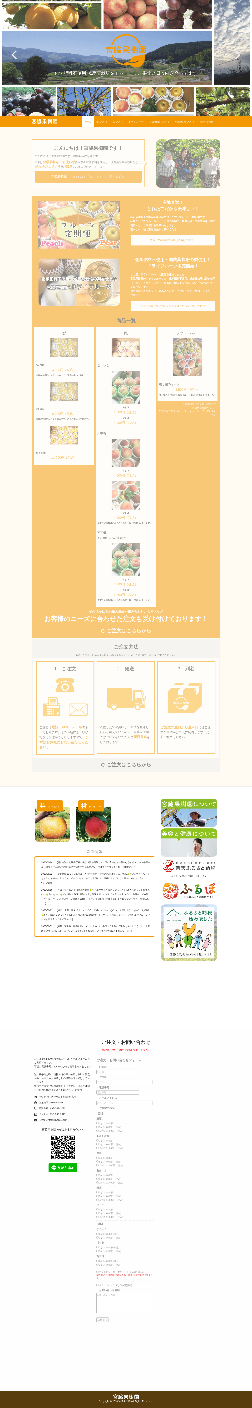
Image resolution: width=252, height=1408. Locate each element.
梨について (102, 121)
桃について (118, 121)
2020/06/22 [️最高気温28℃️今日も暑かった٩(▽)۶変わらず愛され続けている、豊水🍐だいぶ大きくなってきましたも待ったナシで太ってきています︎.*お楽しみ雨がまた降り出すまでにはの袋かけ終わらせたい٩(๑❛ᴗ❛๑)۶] (95, 878)
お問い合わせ (206, 121)
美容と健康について (184, 121)
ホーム (88, 121)
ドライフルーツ (136, 121)
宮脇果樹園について (159, 121)
